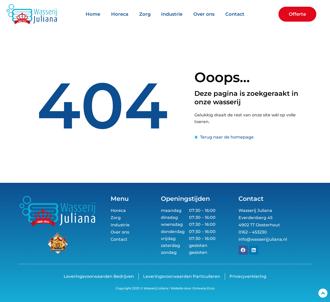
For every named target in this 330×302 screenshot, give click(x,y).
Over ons (203, 14)
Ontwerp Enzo (203, 288)
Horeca (119, 14)
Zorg (145, 14)
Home (93, 14)
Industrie (172, 14)
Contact (234, 14)
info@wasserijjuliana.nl (262, 239)
